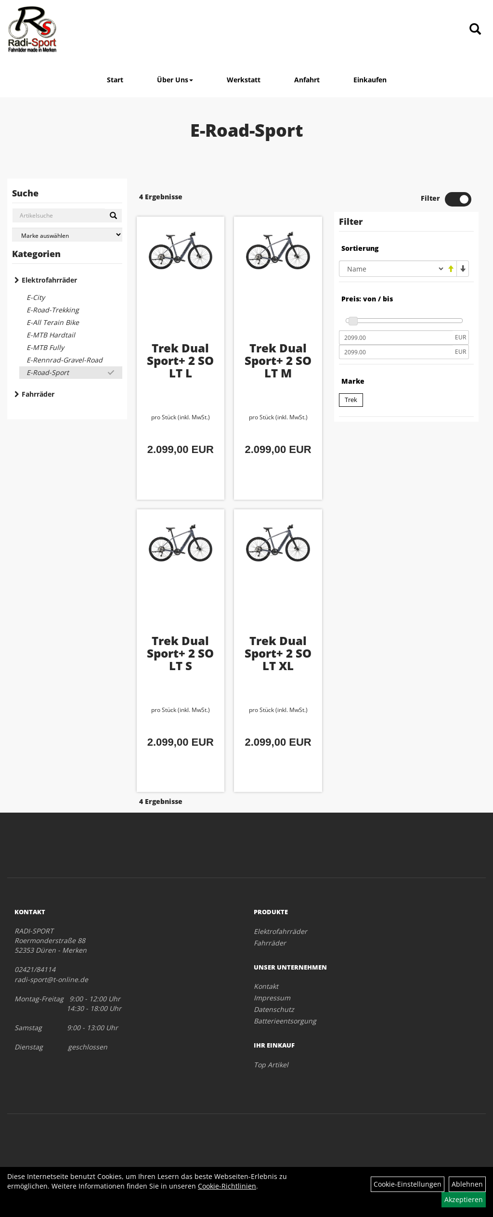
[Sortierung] (392, 268)
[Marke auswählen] (67, 235)
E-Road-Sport (47, 372)
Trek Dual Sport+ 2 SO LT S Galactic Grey (180, 666)
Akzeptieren (463, 1199)
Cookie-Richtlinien (227, 1186)
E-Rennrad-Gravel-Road (64, 359)
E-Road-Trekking (52, 309)
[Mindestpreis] (396, 337)
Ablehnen (467, 1184)
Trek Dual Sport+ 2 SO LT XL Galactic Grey (278, 666)
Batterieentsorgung (285, 1020)
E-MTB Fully (45, 347)
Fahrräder (38, 394)
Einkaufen (370, 79)
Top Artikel (271, 1064)
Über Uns (175, 79)
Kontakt (266, 986)
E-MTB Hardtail (50, 334)
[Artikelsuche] (475, 30)
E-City (35, 297)
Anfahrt (307, 79)
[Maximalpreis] (396, 352)
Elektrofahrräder (49, 280)
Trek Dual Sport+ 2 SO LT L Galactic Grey (180, 373)
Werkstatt (243, 79)
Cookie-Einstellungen (407, 1184)
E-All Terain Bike (52, 322)
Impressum (272, 997)
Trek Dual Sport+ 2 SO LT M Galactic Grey (278, 373)
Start (115, 79)
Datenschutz (274, 1009)
